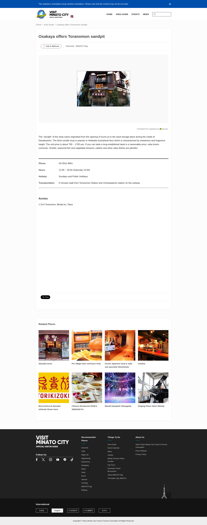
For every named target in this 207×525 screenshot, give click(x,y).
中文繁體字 (88, 511)
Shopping (85, 465)
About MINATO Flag (115, 475)
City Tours (111, 465)
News (110, 451)
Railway (84, 490)
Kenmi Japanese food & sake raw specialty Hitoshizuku (118, 365)
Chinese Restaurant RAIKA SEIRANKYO (84, 407)
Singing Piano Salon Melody (151, 406)
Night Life (85, 455)
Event (83, 476)
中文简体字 (73, 511)
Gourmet (84, 448)
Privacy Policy (141, 454)
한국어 (104, 511)
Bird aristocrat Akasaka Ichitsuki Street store (50, 407)
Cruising (84, 483)
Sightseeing (85, 458)
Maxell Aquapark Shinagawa (118, 406)
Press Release (141, 451)
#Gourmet (70, 46)
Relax (83, 469)
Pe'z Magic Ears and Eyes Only (86, 363)
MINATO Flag (86, 486)
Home (38, 25)
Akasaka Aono (45, 363)
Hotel (83, 472)
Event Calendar (113, 448)
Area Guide (49, 25)
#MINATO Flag (82, 46)
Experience (85, 462)
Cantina (141, 363)
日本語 (41, 511)
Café (83, 451)
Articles (110, 455)
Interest (84, 479)
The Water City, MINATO (117, 478)
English (57, 511)
